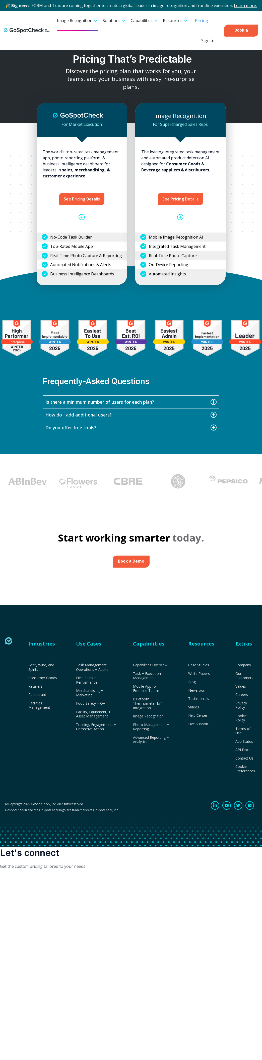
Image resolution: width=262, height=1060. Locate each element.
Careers (241, 694)
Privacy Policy (241, 705)
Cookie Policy (241, 718)
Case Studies (198, 665)
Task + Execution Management (147, 675)
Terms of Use (242, 730)
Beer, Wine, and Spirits (41, 667)
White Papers (199, 673)
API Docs (242, 750)
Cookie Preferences (245, 768)
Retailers (35, 686)
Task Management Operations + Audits (92, 667)
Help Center (197, 715)
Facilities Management (39, 705)
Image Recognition (148, 716)
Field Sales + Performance (86, 680)
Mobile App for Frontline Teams (146, 688)
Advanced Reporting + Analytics (151, 739)
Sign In (207, 40)
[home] (26, 30)
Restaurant (37, 694)
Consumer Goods (42, 678)
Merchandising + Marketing (89, 692)
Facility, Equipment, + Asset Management (93, 714)
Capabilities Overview (150, 665)
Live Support (198, 724)
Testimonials (198, 698)
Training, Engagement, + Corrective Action (96, 726)
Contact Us (244, 758)
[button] (77, 21)
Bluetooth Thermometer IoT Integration (147, 703)
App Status (244, 741)
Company (243, 665)
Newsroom (197, 690)
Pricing (201, 20)
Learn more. (245, 5)
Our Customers (244, 675)
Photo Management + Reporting (151, 726)
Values (240, 686)
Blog (192, 682)
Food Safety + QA (90, 703)
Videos (193, 707)
